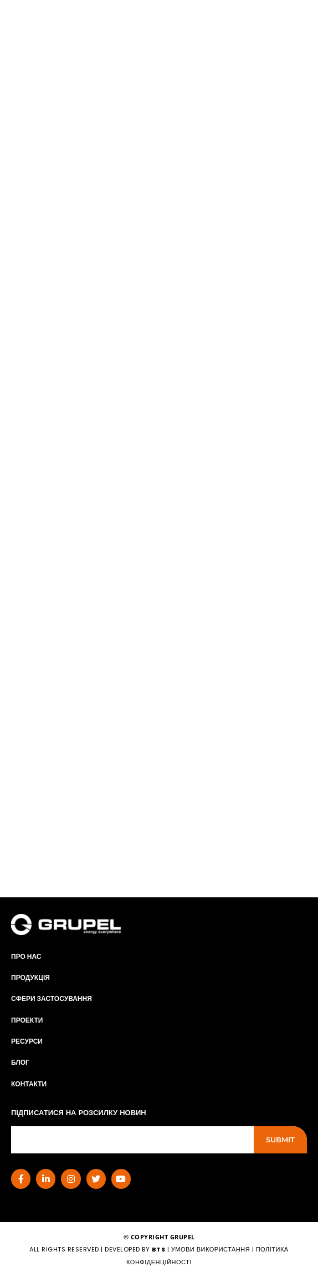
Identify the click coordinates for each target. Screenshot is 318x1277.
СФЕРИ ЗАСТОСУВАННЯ (51, 998)
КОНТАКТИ (29, 1084)
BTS (159, 1249)
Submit (280, 1139)
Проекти (27, 1020)
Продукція (30, 977)
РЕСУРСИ (27, 1041)
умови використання (210, 1249)
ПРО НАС (26, 956)
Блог (20, 1062)
